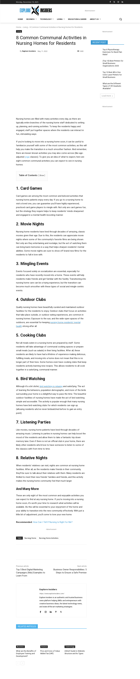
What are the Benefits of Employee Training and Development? (26, 653)
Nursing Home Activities (48, 538)
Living (25, 27)
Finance (44, 647)
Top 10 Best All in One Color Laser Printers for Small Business (112, 74)
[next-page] (22, 663)
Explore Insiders (29, 51)
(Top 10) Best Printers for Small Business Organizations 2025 (113, 63)
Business (20, 647)
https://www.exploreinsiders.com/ (51, 594)
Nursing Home (30, 538)
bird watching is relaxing (51, 386)
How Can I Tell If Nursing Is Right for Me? (53, 522)
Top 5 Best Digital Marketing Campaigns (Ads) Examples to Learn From (30, 572)
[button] (120, 19)
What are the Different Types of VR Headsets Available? (112, 85)
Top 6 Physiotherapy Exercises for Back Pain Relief (112, 52)
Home (18, 27)
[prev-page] (18, 663)
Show (42, 175)
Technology (69, 647)
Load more (107, 95)
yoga (27, 157)
